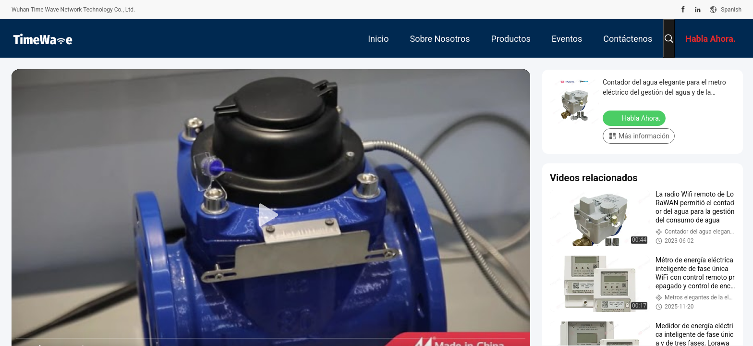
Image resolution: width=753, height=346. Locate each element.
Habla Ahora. (635, 118)
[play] (271, 215)
